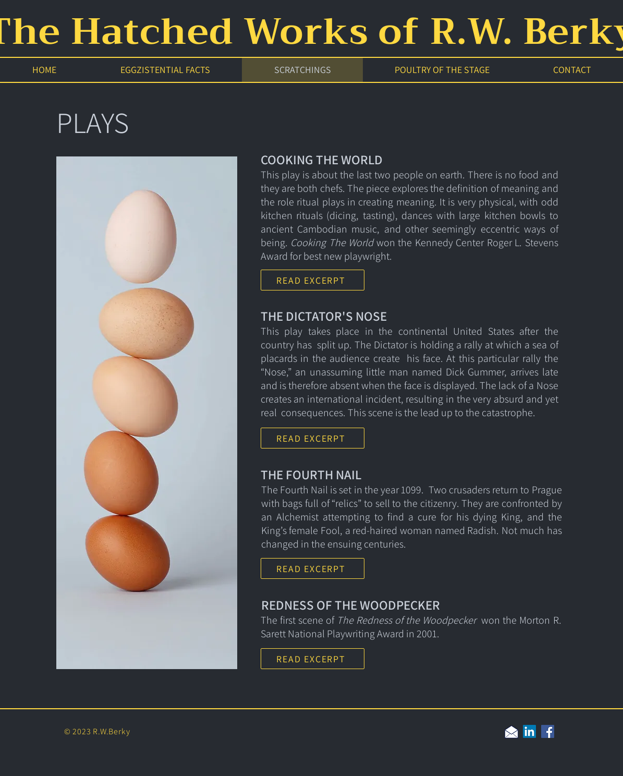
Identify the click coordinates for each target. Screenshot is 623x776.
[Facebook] (547, 731)
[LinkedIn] (529, 731)
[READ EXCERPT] (312, 280)
